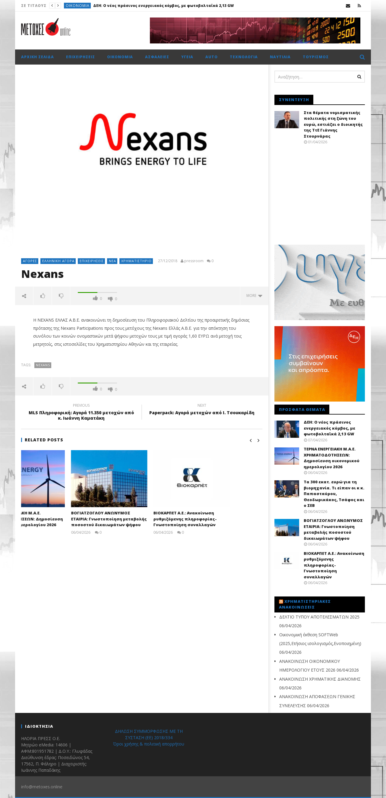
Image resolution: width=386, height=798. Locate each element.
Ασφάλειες (157, 56)
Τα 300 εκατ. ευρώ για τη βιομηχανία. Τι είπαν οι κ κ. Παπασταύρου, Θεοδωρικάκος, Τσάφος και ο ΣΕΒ (334, 493)
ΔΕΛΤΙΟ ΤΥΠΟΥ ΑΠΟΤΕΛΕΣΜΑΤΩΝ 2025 (319, 617)
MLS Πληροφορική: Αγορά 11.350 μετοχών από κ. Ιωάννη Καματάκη (81, 413)
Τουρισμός (316, 56)
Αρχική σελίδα (37, 56)
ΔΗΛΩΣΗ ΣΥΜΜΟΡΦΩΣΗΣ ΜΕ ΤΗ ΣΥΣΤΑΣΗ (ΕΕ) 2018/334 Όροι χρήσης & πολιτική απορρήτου (148, 737)
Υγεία (187, 56)
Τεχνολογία (244, 56)
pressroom (194, 261)
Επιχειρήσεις (80, 56)
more (254, 295)
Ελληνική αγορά (58, 261)
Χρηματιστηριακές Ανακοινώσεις (305, 604)
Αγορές (30, 261)
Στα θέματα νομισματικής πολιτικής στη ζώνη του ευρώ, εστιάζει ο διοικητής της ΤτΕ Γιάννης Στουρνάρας (333, 124)
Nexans (43, 365)
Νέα (112, 261)
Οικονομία (78, 5)
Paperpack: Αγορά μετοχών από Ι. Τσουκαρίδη (202, 410)
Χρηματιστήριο (136, 261)
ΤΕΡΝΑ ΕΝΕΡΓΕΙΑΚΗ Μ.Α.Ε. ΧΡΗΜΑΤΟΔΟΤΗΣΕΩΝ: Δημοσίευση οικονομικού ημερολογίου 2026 (58, 518)
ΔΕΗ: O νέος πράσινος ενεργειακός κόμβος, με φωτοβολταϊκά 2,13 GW (163, 5)
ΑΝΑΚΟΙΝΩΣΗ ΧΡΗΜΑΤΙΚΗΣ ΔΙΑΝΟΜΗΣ (320, 679)
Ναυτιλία (280, 56)
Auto (211, 56)
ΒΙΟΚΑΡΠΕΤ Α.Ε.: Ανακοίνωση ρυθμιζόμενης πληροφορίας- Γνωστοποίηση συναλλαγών (217, 518)
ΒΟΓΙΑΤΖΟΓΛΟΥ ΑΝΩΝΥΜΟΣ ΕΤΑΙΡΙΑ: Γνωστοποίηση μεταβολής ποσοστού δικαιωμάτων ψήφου (141, 518)
